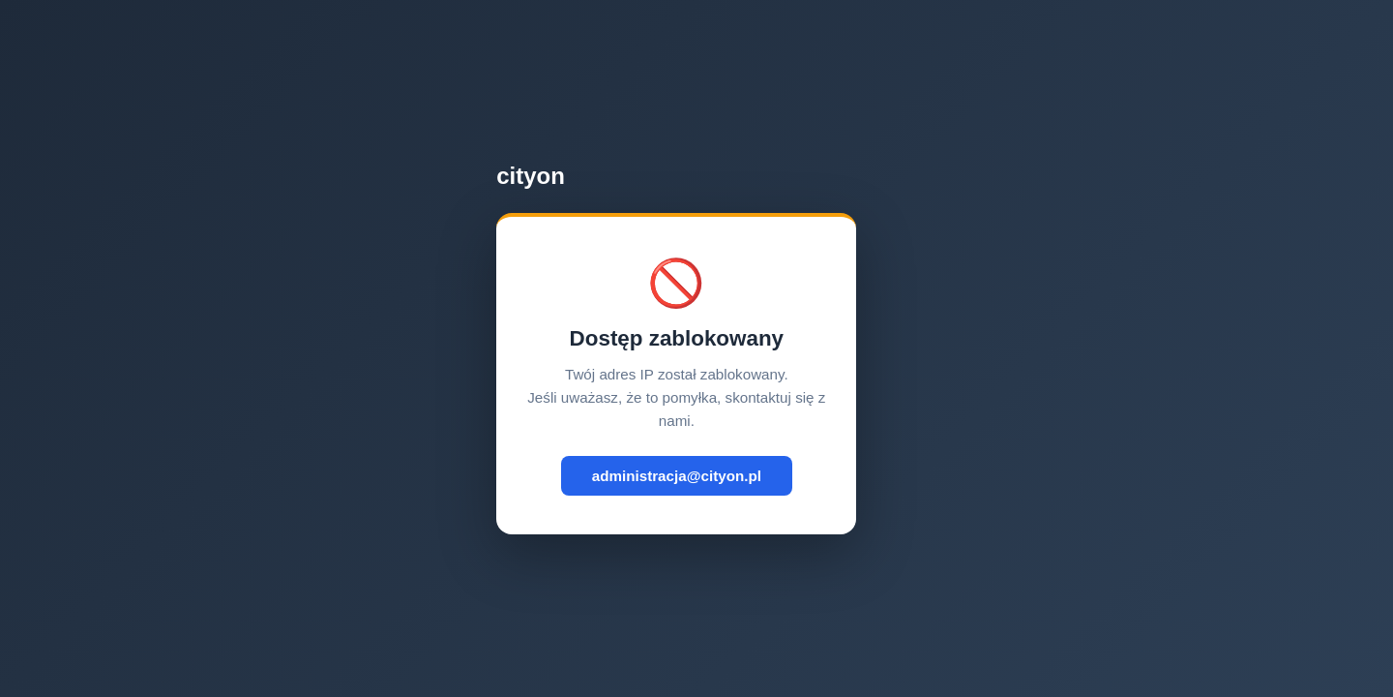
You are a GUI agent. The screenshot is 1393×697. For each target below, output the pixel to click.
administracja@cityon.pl (676, 476)
